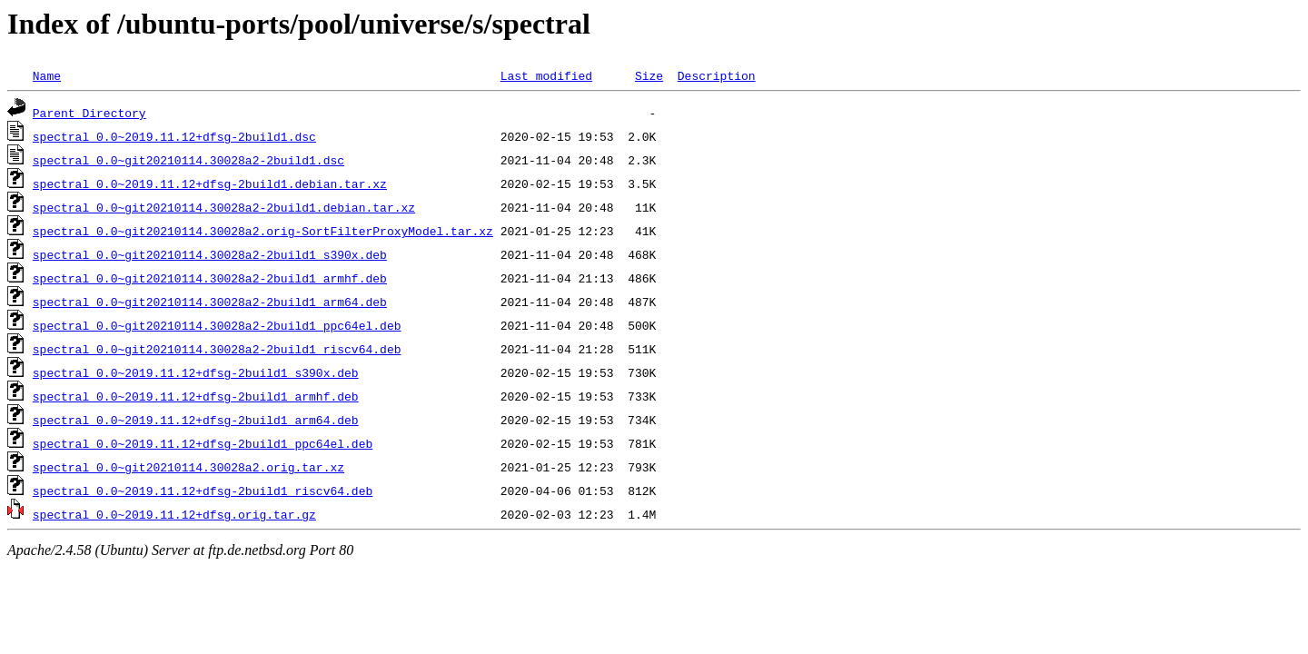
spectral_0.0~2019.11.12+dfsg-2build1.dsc (174, 136)
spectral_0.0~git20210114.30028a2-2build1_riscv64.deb (217, 349)
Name (47, 75)
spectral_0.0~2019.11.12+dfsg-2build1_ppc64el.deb (202, 443)
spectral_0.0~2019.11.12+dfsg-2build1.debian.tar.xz (210, 183)
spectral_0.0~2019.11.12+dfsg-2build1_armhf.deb (196, 396)
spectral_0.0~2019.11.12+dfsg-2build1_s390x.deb (196, 372)
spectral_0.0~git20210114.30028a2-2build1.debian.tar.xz (224, 207)
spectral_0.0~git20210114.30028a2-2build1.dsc (188, 160)
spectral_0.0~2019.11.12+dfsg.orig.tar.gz (174, 514)
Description (717, 75)
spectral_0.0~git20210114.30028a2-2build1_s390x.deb (210, 254)
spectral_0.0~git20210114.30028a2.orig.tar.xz (188, 467)
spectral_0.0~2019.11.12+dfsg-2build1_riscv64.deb (202, 490)
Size (649, 75)
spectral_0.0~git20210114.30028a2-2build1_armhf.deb (210, 278)
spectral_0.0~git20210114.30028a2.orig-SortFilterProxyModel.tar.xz (263, 231)
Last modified (546, 75)
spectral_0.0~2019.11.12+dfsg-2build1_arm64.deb (196, 419)
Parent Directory (89, 112)
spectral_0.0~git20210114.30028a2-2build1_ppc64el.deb (217, 325)
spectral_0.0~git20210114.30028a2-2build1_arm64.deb (210, 301)
